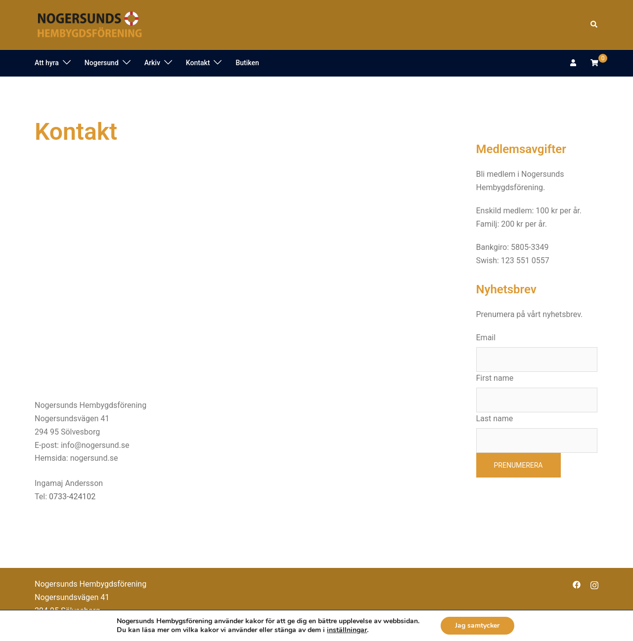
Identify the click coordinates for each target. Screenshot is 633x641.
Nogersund (102, 63)
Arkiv (152, 63)
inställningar (346, 630)
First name (495, 378)
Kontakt (198, 63)
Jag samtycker (477, 625)
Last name (494, 418)
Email (486, 337)
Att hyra (47, 63)
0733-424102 (72, 496)
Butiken (247, 63)
